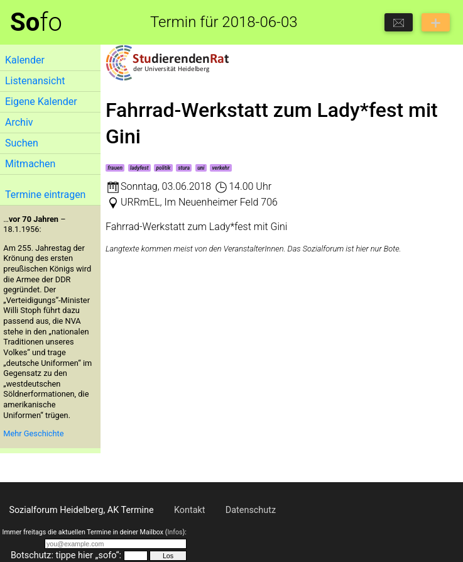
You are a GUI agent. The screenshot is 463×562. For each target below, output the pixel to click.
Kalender (25, 60)
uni (200, 168)
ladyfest (139, 168)
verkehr (221, 168)
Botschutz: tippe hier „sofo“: (66, 555)
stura (184, 168)
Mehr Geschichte (33, 433)
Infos (174, 532)
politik (163, 168)
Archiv (19, 122)
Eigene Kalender (41, 101)
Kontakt (189, 510)
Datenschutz (251, 510)
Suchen (21, 143)
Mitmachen (30, 164)
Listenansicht (35, 81)
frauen (115, 168)
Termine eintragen (45, 195)
